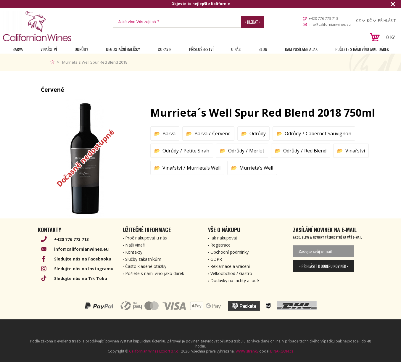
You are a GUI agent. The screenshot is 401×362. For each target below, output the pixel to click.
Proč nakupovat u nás (146, 238)
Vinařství (49, 49)
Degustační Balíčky (123, 49)
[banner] (37, 26)
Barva (17, 49)
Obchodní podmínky (229, 252)
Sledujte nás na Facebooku (82, 259)
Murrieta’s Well (203, 168)
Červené (221, 133)
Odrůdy (81, 49)
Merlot (256, 150)
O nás (236, 49)
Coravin (164, 49)
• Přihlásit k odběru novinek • (323, 266)
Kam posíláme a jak (301, 49)
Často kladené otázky (145, 266)
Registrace (220, 245)
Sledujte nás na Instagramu (83, 268)
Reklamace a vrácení (230, 266)
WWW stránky (247, 351)
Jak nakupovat (223, 238)
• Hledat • (252, 22)
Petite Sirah (196, 150)
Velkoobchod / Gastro (231, 273)
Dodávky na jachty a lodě (234, 280)
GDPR (216, 259)
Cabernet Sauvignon (328, 133)
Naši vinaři (135, 245)
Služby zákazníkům (143, 259)
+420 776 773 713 (323, 18)
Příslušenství (201, 49)
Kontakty (133, 252)
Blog (262, 49)
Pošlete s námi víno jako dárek (362, 49)
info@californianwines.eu (330, 24)
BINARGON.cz (281, 351)
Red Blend (315, 150)
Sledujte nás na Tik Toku (80, 278)
